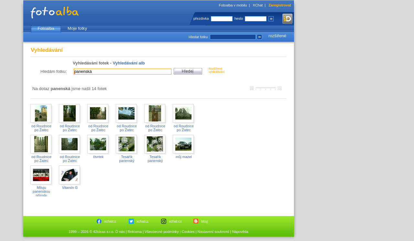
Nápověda (240, 232)
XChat (258, 5)
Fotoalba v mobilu (233, 5)
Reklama (135, 232)
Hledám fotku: (53, 71)
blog (204, 221)
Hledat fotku (198, 37)
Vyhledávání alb (129, 63)
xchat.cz (175, 221)
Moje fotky (77, 28)
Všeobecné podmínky (162, 232)
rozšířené (277, 35)
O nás (120, 232)
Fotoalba (46, 28)
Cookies (188, 232)
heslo (238, 18)
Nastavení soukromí (213, 232)
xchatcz (110, 221)
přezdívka (201, 18)
